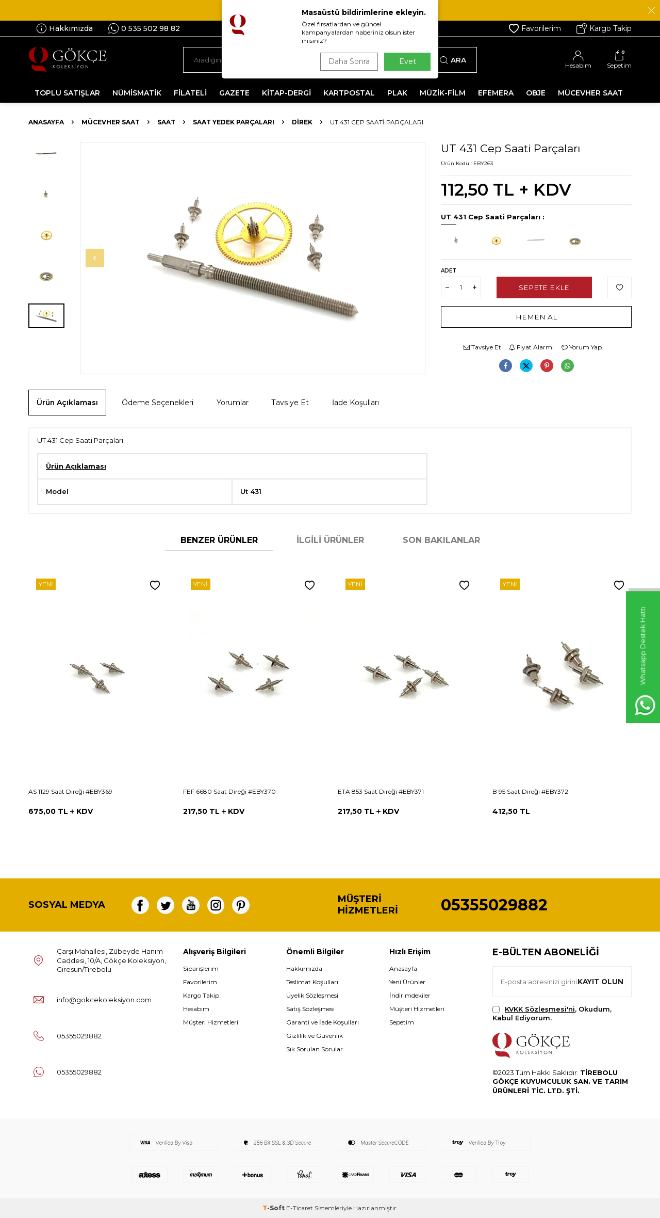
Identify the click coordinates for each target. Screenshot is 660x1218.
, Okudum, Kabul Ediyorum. (552, 1013)
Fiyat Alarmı (531, 347)
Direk (302, 122)
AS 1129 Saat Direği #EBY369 (70, 791)
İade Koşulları (355, 402)
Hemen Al (536, 316)
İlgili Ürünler (330, 540)
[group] (252, 258)
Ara (453, 60)
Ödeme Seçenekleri (157, 402)
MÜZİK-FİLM (443, 93)
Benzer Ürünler (219, 540)
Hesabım (196, 1009)
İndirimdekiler (410, 995)
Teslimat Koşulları (312, 982)
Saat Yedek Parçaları (233, 122)
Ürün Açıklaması (67, 402)
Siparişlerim (201, 968)
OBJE (536, 93)
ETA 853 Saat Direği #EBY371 (381, 791)
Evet (407, 61)
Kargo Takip (604, 28)
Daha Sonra (347, 61)
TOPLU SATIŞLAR (67, 93)
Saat (166, 122)
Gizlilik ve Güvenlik (314, 1035)
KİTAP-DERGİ (286, 93)
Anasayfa (46, 122)
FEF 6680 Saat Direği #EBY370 (229, 791)
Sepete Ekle (544, 287)
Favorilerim (535, 28)
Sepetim (401, 1022)
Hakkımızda (64, 28)
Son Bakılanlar (441, 540)
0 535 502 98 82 (144, 28)
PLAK (397, 93)
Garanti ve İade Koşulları (322, 1022)
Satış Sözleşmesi (310, 1009)
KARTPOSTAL (349, 93)
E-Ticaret (299, 1208)
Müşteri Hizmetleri (210, 1022)
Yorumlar (233, 402)
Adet (448, 270)
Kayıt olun (599, 981)
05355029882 (494, 905)
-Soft (274, 1208)
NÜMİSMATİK (136, 93)
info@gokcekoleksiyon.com (104, 1000)
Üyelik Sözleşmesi (312, 995)
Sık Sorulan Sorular (314, 1049)
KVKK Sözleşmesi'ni (540, 1009)
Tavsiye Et (482, 347)
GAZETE (234, 93)
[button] (101, 258)
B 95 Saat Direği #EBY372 (530, 791)
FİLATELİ (190, 93)
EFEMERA (496, 93)
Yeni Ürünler (407, 982)
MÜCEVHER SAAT (590, 93)
